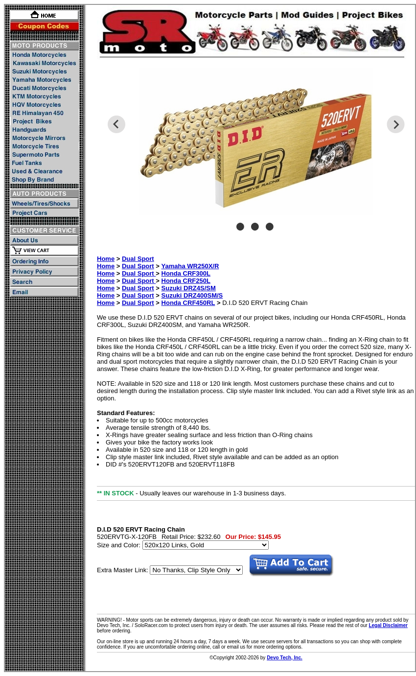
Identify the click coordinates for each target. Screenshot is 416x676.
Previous (116, 124)
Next (395, 124)
